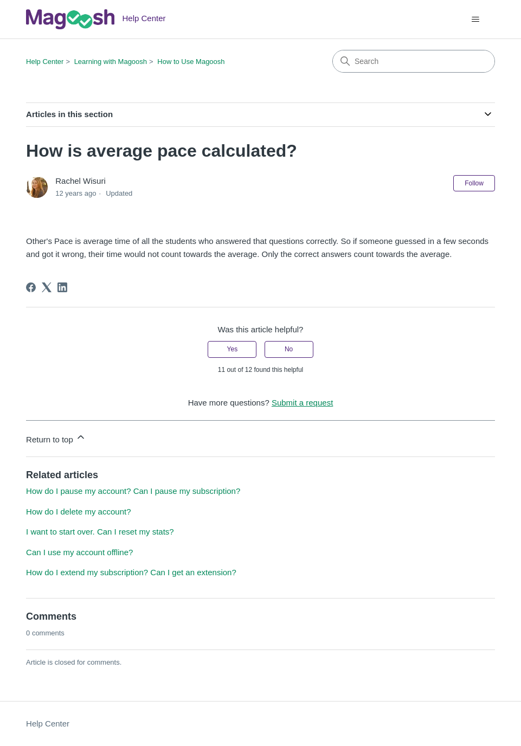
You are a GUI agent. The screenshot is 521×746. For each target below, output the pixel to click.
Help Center (44, 61)
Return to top (56, 438)
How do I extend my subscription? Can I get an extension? (131, 572)
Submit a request (302, 402)
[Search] (413, 61)
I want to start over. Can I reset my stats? (100, 531)
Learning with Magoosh (110, 61)
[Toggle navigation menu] (475, 19)
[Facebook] (31, 287)
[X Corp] (47, 287)
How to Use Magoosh (190, 61)
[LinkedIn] (62, 287)
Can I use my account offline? (79, 552)
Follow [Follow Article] (474, 183)
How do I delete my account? (78, 511)
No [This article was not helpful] (289, 349)
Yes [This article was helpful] (232, 349)
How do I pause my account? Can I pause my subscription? (133, 491)
